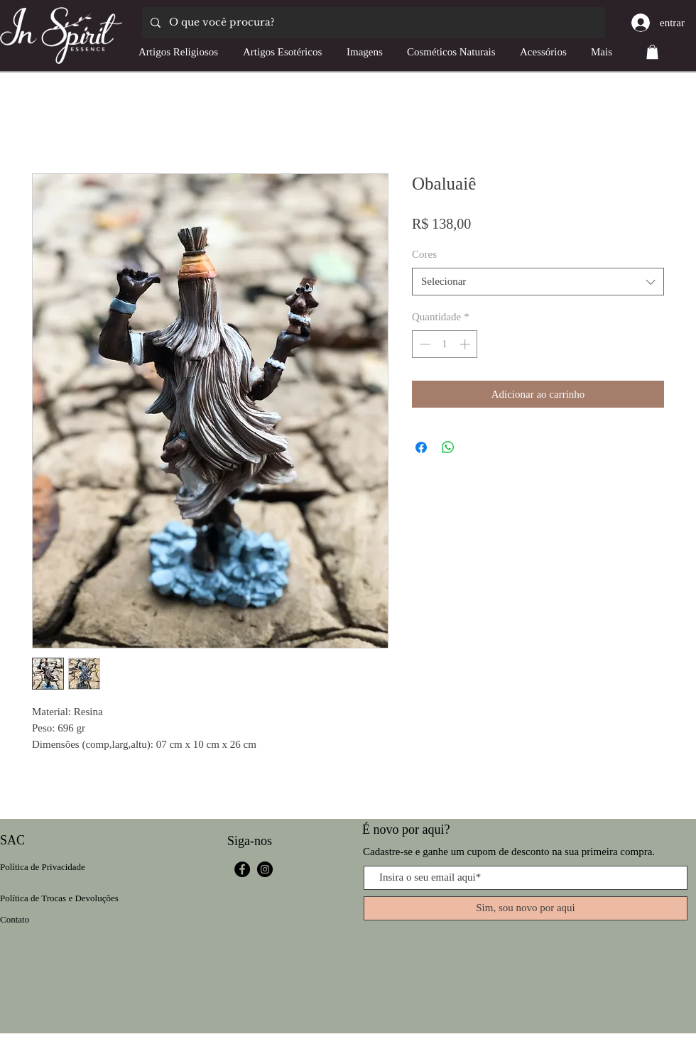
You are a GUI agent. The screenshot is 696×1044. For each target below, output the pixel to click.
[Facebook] (242, 869)
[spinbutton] (445, 344)
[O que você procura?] (372, 22)
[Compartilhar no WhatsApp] (448, 447)
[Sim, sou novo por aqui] (525, 908)
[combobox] (538, 281)
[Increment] (466, 344)
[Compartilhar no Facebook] (421, 447)
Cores (424, 254)
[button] (652, 52)
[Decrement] (423, 344)
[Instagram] (265, 869)
